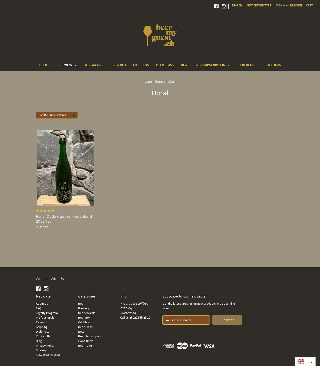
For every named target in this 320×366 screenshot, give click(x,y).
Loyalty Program (47, 313)
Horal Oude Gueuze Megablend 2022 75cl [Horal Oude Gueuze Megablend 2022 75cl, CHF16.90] (64, 219)
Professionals (45, 318)
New (184, 65)
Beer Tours (271, 65)
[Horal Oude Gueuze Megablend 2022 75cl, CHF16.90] (65, 168)
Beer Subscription (211, 65)
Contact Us (43, 336)
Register (296, 5)
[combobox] (305, 361)
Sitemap (41, 350)
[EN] (305, 362)
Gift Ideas (141, 65)
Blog (39, 341)
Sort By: (43, 115)
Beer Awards (94, 65)
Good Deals (245, 65)
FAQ (38, 308)
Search (237, 5)
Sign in (280, 5)
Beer (45, 65)
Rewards (42, 322)
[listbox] (64, 115)
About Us (42, 304)
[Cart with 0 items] (309, 5)
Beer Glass (165, 65)
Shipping (42, 327)
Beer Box (118, 65)
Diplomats (42, 332)
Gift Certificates (259, 5)
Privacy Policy (45, 346)
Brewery (67, 65)
